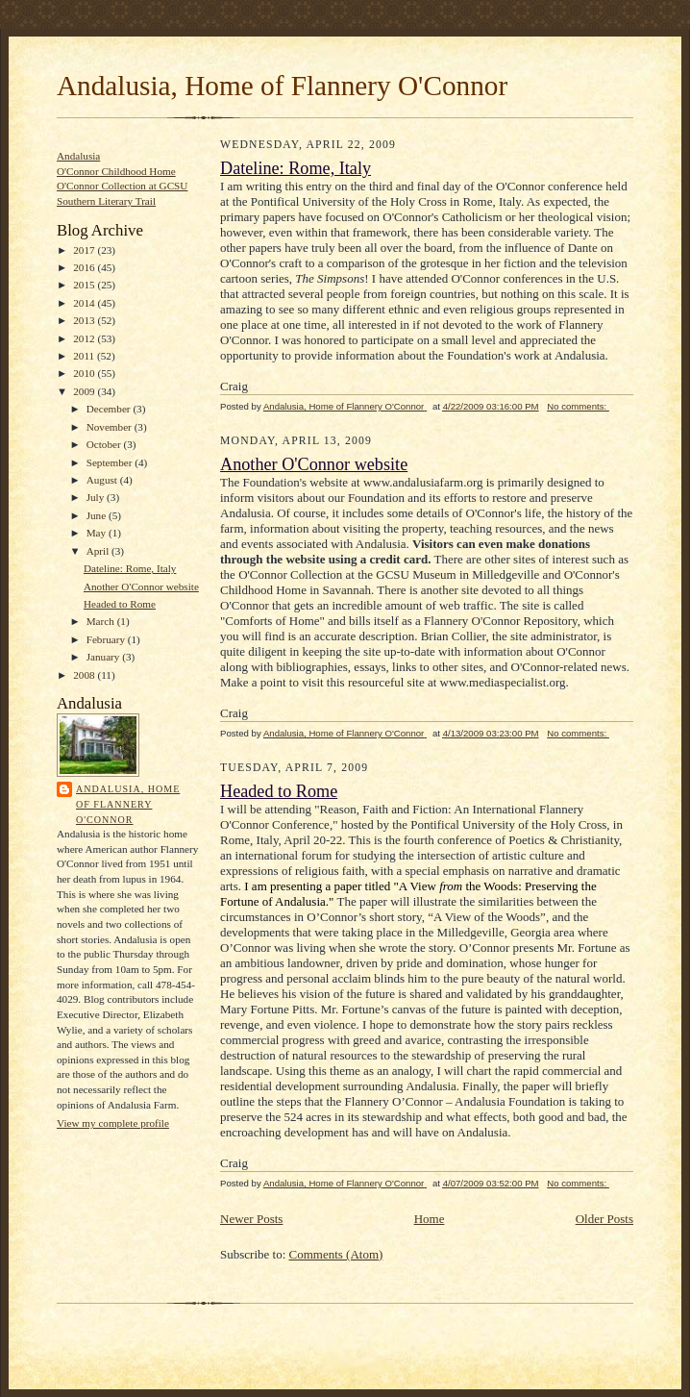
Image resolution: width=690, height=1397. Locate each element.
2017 (85, 250)
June (97, 515)
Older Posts (604, 1218)
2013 (85, 320)
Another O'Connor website (141, 586)
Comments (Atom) (336, 1254)
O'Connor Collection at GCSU (122, 185)
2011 (85, 356)
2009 (85, 391)
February (107, 639)
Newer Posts (251, 1218)
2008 (85, 675)
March (101, 621)
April (98, 551)
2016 (85, 267)
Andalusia (78, 156)
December (110, 408)
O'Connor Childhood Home (116, 171)
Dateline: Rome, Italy (130, 568)
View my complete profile (113, 1123)
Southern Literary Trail (106, 201)
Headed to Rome (120, 604)
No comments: (578, 406)
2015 (85, 284)
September (111, 462)
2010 (85, 373)
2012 (85, 338)
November (110, 427)
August (103, 480)
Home (429, 1218)
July (96, 497)
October (105, 444)
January (104, 656)
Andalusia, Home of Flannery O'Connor (282, 85)
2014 (85, 303)
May (97, 532)
